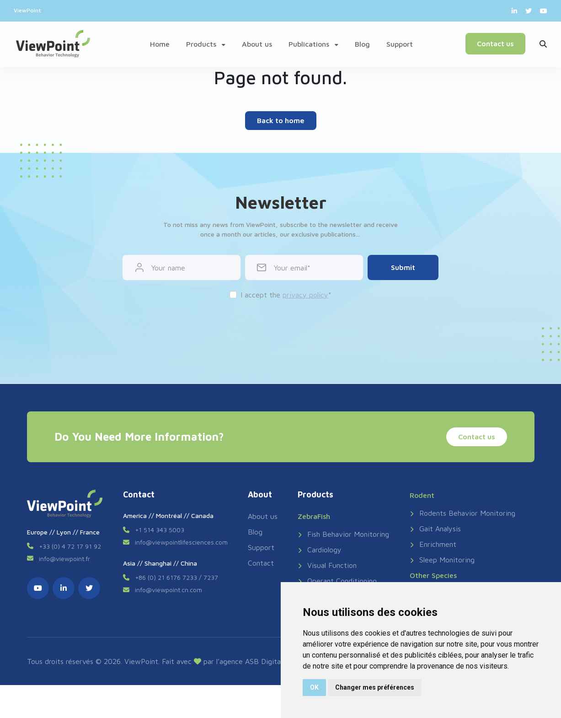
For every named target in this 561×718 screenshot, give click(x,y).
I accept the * (285, 295)
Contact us (494, 43)
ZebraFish (314, 516)
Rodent (422, 495)
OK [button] (314, 687)
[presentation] (280, 327)
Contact (261, 563)
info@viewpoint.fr (64, 558)
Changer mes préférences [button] (374, 687)
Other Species (433, 575)
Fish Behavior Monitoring (343, 534)
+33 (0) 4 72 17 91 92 (70, 546)
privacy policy (305, 295)
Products (205, 44)
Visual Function (327, 565)
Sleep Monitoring (442, 560)
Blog (362, 44)
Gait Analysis (435, 528)
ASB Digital (263, 661)
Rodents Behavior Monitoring (462, 513)
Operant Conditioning (337, 581)
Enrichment (433, 544)
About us (257, 44)
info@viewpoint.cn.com (168, 590)
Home (160, 44)
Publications (313, 44)
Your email (290, 268)
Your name (168, 268)
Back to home (281, 120)
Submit (403, 267)
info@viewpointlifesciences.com (181, 542)
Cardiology (320, 549)
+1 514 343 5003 (159, 530)
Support (399, 44)
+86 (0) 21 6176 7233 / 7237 (176, 577)
